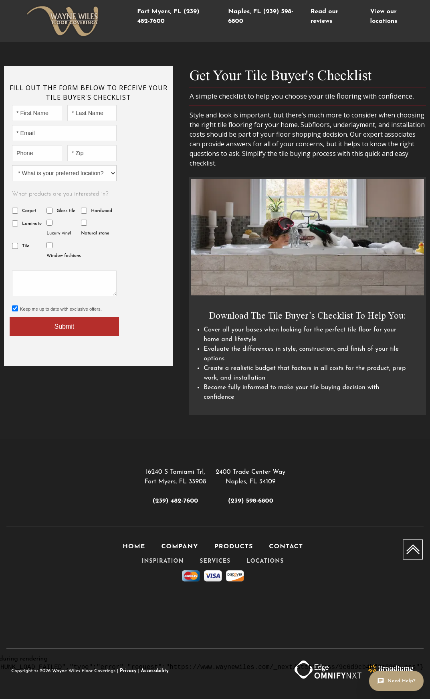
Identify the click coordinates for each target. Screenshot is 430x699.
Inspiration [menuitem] (163, 561)
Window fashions (63, 256)
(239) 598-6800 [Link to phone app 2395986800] (250, 501)
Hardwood (101, 211)
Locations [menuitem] (265, 561)
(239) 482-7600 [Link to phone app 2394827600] (175, 501)
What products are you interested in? (60, 194)
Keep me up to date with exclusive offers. (61, 309)
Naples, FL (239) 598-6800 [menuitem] (260, 16)
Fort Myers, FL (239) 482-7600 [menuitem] (168, 16)
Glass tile (66, 211)
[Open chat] (396, 681)
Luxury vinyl (58, 233)
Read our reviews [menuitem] (325, 16)
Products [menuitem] (233, 546)
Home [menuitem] (134, 546)
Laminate (32, 224)
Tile (25, 246)
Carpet (29, 211)
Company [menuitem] (179, 546)
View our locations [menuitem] (384, 16)
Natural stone (95, 233)
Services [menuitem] (215, 561)
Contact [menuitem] (286, 546)
